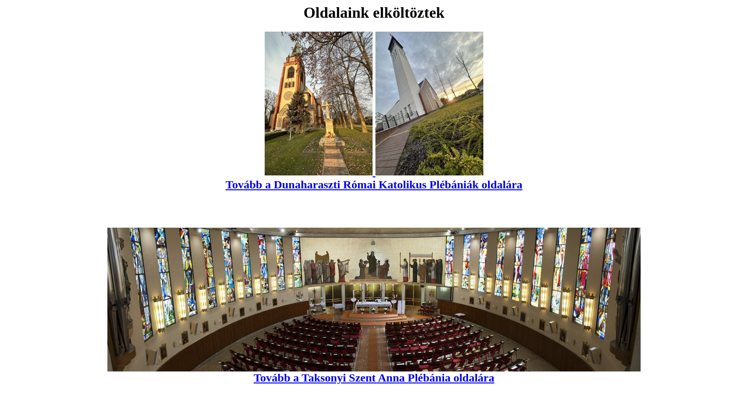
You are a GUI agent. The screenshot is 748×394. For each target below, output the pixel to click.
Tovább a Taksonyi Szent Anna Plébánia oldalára (373, 372)
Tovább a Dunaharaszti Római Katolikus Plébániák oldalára (373, 178)
